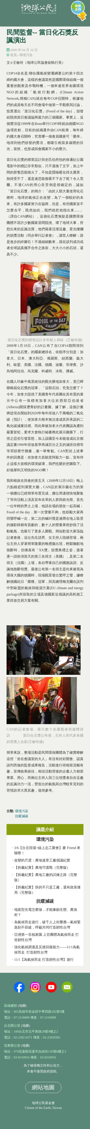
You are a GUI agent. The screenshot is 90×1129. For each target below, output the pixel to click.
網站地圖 (43, 1087)
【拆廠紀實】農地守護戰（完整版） (42, 867)
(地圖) (22, 1005)
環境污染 (26, 55)
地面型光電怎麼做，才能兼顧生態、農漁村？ (45, 912)
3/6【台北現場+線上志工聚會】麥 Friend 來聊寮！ (47, 850)
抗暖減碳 (21, 816)
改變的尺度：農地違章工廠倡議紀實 (42, 860)
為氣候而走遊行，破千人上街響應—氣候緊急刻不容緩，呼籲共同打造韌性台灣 (47, 924)
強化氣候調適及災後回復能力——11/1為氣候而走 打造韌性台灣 (47, 949)
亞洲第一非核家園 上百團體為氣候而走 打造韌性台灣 (46, 937)
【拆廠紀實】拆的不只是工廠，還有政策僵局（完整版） (47, 889)
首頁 (13, 55)
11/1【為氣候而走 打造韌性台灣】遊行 (44, 959)
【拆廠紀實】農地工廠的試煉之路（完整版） (45, 877)
